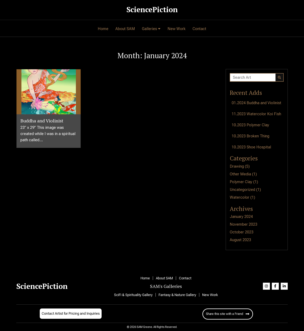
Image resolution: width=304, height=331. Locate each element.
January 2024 (241, 216)
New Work (210, 295)
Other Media (240, 174)
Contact (185, 278)
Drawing (237, 166)
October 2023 (241, 232)
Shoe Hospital (259, 147)
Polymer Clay (258, 125)
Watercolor (239, 197)
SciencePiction (152, 9)
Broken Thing (258, 136)
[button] (266, 286)
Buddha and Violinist (264, 103)
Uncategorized (242, 189)
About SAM (164, 278)
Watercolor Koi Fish (264, 114)
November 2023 (243, 224)
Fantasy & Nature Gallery (177, 295)
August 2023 (240, 239)
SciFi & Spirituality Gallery (133, 295)
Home (145, 278)
